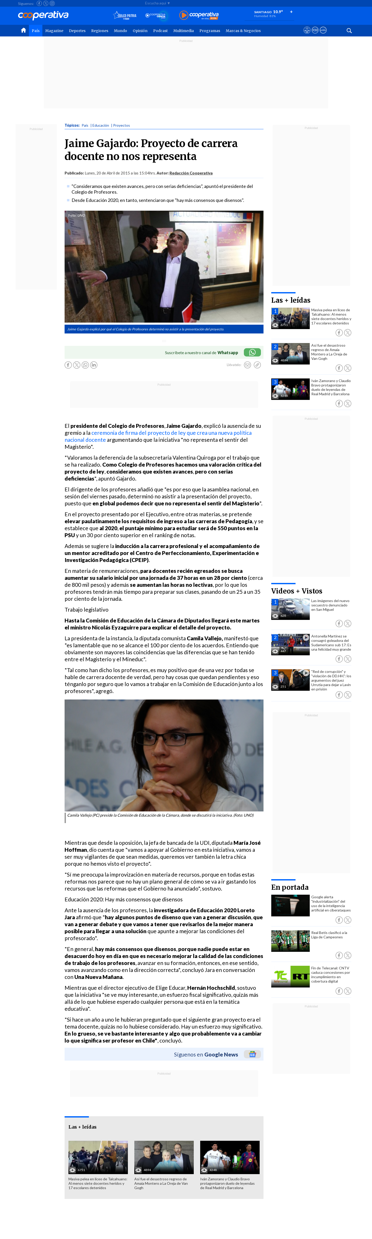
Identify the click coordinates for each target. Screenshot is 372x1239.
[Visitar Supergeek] (323, 34)
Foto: (72, 215)
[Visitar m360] (315, 34)
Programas (209, 30)
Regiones (99, 30)
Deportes (77, 30)
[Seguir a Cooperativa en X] (45, 3)
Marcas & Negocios (243, 30)
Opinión (140, 30)
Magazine (54, 30)
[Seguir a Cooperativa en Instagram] (52, 3)
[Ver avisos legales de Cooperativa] (307, 34)
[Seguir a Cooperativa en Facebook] (39, 3)
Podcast (160, 30)
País (36, 30)
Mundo (120, 30)
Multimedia (183, 30)
